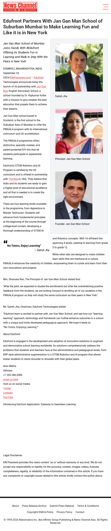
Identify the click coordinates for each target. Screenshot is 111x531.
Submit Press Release (62, 505)
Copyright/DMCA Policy (40, 512)
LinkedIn (8, 392)
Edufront (39, 77)
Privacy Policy (64, 512)
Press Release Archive (34, 505)
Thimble (13, 179)
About (15, 505)
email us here (10, 379)
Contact (80, 512)
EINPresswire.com (20, 77)
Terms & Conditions (88, 505)
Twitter (7, 388)
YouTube (8, 397)
